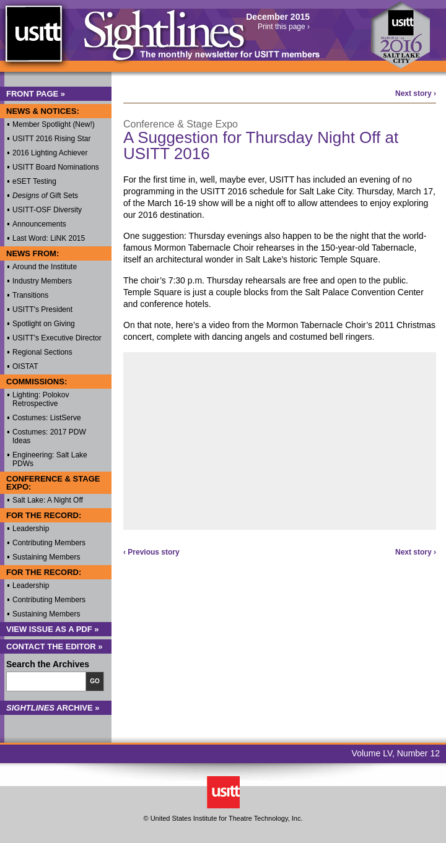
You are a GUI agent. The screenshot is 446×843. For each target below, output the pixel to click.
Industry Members (42, 281)
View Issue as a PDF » (52, 629)
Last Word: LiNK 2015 (48, 238)
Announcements (39, 224)
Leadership (30, 528)
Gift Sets (45, 195)
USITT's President (42, 309)
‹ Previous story (151, 552)
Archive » (53, 707)
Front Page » (35, 93)
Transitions (30, 295)
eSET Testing (34, 181)
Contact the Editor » (54, 646)
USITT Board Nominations (55, 167)
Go (95, 681)
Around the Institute (44, 266)
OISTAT (25, 366)
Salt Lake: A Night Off (47, 500)
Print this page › (284, 26)
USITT (33, 39)
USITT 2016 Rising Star (51, 138)
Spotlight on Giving (43, 323)
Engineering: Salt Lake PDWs (49, 459)
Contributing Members (48, 542)
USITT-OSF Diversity (47, 209)
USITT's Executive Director (57, 338)
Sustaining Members (46, 557)
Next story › (415, 93)
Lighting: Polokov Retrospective (40, 399)
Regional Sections (42, 352)
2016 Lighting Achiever (49, 153)
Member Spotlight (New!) (53, 124)
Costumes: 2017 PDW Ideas (49, 436)
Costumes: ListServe (46, 417)
